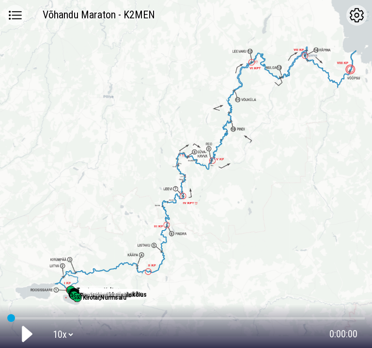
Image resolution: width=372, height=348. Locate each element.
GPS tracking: (186, 316)
